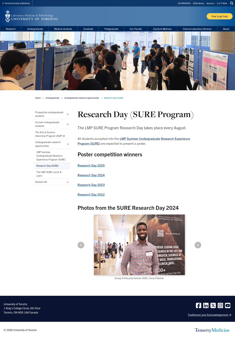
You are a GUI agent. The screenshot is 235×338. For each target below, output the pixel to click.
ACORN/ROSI (184, 3)
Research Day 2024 (91, 175)
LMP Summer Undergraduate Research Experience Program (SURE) (50, 155)
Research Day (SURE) (47, 165)
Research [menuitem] (11, 28)
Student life (52, 181)
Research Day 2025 (91, 165)
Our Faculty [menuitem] (136, 28)
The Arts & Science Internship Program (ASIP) (48, 134)
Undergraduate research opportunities (52, 144)
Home (38, 97)
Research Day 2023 (91, 185)
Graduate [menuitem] (88, 28)
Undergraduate (52, 97)
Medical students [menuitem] (63, 28)
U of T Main (222, 3)
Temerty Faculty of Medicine (16, 3)
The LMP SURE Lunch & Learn (49, 173)
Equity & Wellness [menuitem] (162, 28)
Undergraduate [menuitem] (35, 28)
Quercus (210, 3)
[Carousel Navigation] (139, 245)
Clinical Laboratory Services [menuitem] (197, 28)
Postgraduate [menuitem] (111, 28)
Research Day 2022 (91, 194)
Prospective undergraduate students (52, 114)
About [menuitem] (226, 28)
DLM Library (198, 3)
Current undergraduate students (52, 124)
